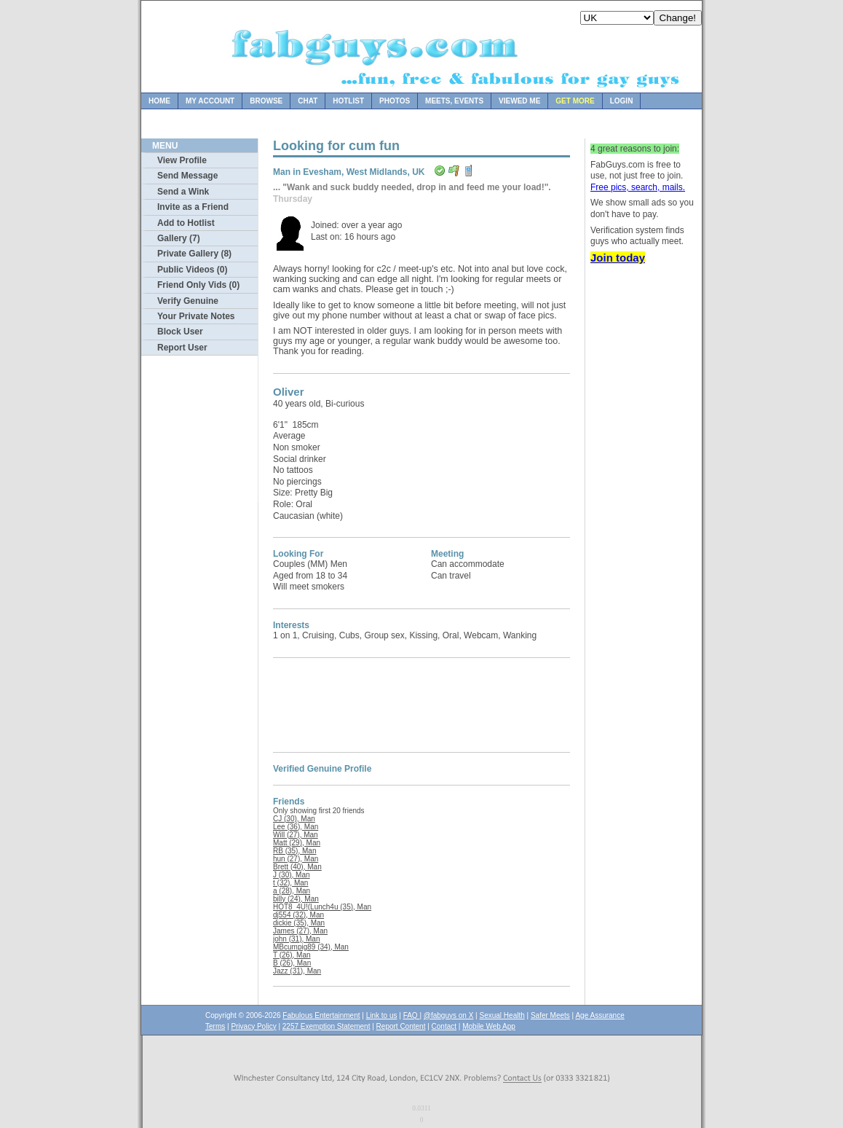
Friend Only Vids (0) (198, 285)
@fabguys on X (449, 1015)
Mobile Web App (488, 1026)
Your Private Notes (195, 316)
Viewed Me (519, 101)
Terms (215, 1026)
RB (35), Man (294, 851)
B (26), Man (292, 963)
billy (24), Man (296, 899)
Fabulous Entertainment (321, 1015)
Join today (617, 257)
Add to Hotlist (186, 223)
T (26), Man (292, 955)
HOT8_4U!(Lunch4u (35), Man (322, 907)
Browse (266, 101)
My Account (210, 101)
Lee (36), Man (295, 827)
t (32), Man (290, 883)
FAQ (411, 1015)
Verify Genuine (187, 301)
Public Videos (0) (192, 270)
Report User (182, 347)
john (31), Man (296, 939)
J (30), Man (291, 875)
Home (159, 101)
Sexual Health (502, 1015)
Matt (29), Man (296, 843)
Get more (574, 101)
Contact (444, 1026)
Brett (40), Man (297, 867)
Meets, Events (454, 101)
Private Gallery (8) (194, 253)
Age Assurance (599, 1015)
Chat (307, 101)
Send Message (187, 176)
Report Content (401, 1026)
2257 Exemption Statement (326, 1026)
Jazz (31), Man (297, 971)
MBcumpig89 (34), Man (311, 947)
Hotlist (348, 101)
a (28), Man (291, 891)
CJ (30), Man (294, 819)
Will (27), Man (295, 835)
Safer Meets (550, 1015)
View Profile (182, 160)
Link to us (381, 1015)
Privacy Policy (253, 1026)
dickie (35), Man (299, 923)
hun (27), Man (295, 859)
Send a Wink (183, 192)
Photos (394, 101)
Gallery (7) (178, 238)
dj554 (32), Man (298, 915)
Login (621, 101)
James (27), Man (300, 931)
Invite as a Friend (193, 207)
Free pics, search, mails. (637, 187)
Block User (180, 331)
